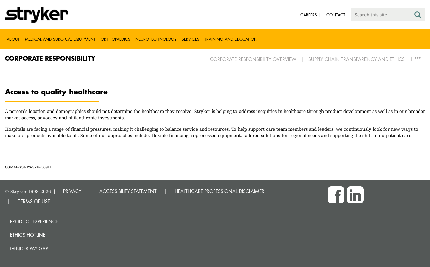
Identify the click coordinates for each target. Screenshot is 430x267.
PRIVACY (72, 191)
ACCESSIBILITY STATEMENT (128, 191)
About (13, 39)
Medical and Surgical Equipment (60, 39)
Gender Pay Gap (29, 248)
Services (190, 39)
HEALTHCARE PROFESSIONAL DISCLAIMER (219, 191)
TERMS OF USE (34, 201)
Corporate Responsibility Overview (253, 59)
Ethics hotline (27, 235)
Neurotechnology (156, 39)
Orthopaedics (115, 39)
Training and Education (230, 39)
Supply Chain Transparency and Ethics (356, 59)
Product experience (34, 221)
